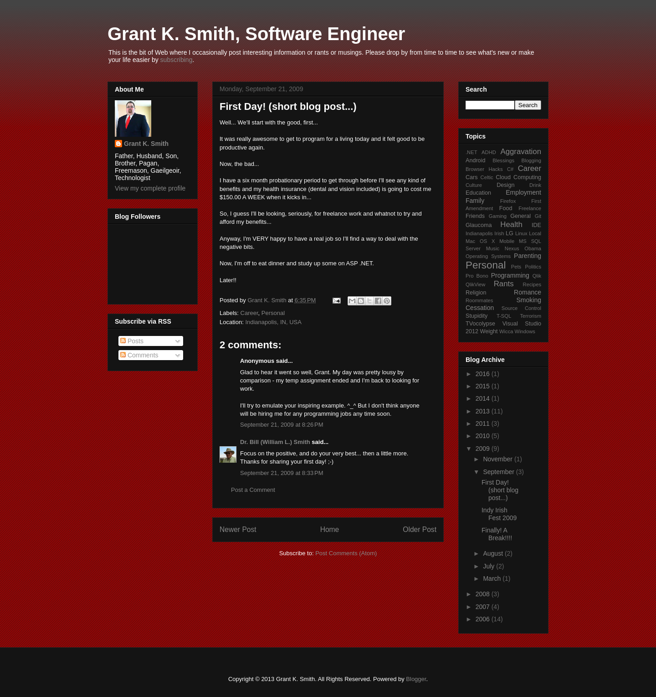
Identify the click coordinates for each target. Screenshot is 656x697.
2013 (484, 411)
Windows (525, 331)
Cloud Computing (518, 177)
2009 (484, 448)
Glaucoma (479, 225)
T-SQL (504, 316)
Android (475, 160)
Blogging (531, 160)
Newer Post (238, 529)
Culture (474, 185)
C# (510, 169)
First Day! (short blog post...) (500, 490)
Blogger (416, 679)
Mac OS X (480, 241)
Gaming (498, 216)
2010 (484, 435)
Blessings (503, 160)
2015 (484, 386)
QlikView (475, 284)
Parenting (527, 255)
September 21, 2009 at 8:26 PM (281, 424)
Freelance (529, 208)
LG (509, 233)
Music (492, 248)
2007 (484, 606)
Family (475, 200)
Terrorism (530, 316)
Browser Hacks (484, 169)
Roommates (479, 300)
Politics (533, 266)
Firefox (508, 201)
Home (329, 529)
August (493, 553)
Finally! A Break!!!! (497, 534)
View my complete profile (150, 188)
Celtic (487, 177)
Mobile (506, 241)
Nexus (512, 248)
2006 (484, 619)
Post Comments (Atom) (346, 553)
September (499, 471)
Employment (523, 192)
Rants (504, 283)
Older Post (419, 529)
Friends (475, 216)
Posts (132, 341)
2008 (484, 594)
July (489, 566)
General (520, 216)
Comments (139, 355)
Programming (510, 275)
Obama (532, 248)
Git (538, 216)
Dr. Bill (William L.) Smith (275, 442)
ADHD (489, 152)
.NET (471, 152)
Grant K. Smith (146, 143)
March (492, 578)
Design (505, 185)
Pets (516, 266)
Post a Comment (253, 489)
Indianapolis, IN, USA (273, 322)
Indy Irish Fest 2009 (499, 513)
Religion (476, 292)
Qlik (537, 276)
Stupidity (476, 316)
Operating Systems (488, 256)
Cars (472, 177)
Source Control (521, 308)
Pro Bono (477, 276)
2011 (484, 423)
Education (478, 193)
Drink (535, 185)
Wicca (506, 331)
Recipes (532, 284)
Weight (489, 331)
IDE (536, 225)
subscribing (176, 59)
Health (511, 224)
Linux (521, 233)
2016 (484, 373)
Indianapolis (479, 233)
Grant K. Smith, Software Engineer (256, 34)
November (498, 459)
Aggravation (520, 151)
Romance (527, 292)
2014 (484, 398)
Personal (273, 313)
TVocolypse (480, 323)
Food (505, 208)
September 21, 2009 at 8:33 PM (281, 473)
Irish (499, 233)
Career (249, 313)
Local (535, 233)
